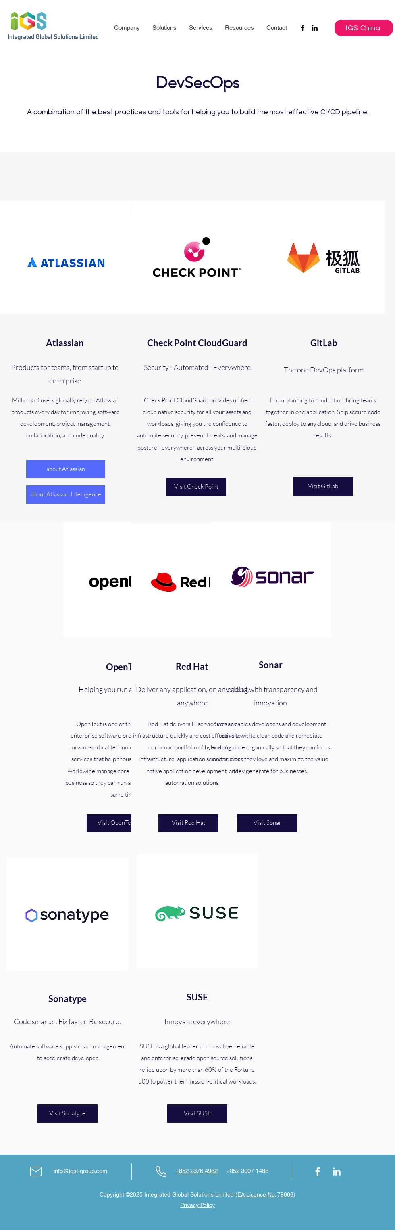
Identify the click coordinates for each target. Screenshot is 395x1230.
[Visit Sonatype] (67, 1113)
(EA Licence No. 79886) (265, 1194)
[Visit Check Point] (196, 487)
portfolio (186, 747)
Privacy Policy (197, 1205)
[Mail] (36, 1171)
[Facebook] (303, 28)
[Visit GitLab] (323, 486)
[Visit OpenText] (117, 823)
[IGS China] (364, 28)
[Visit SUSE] (197, 1113)
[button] (127, 28)
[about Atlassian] (65, 469)
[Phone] (161, 1171)
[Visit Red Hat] (188, 823)
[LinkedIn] (315, 28)
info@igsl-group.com (81, 1170)
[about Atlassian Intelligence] (65, 494)
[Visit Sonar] (267, 823)
